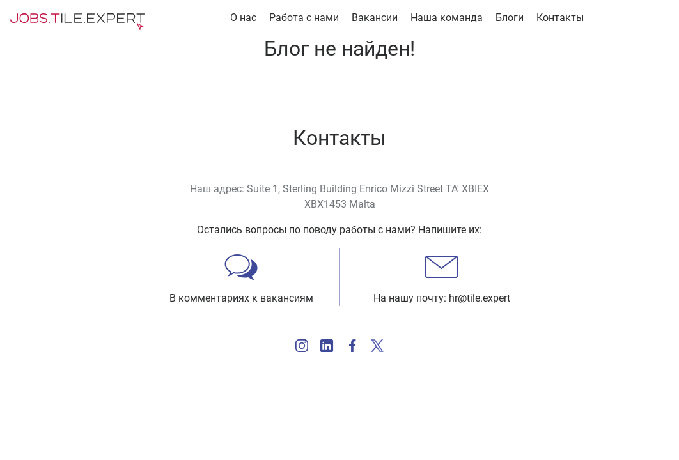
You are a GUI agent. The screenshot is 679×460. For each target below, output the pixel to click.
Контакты (560, 18)
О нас (243, 18)
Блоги (510, 18)
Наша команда (446, 18)
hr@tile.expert (479, 298)
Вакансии (375, 18)
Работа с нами (304, 18)
